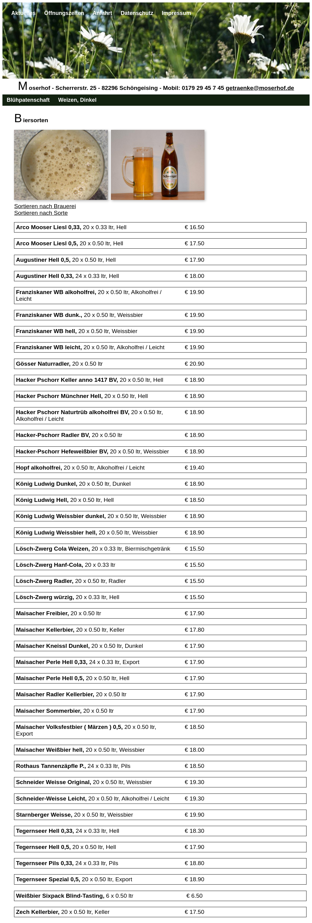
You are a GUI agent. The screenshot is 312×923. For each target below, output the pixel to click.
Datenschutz (137, 13)
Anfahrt (102, 13)
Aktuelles (23, 13)
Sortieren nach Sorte (41, 213)
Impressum (176, 13)
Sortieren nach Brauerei (45, 206)
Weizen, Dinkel (77, 100)
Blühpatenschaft (28, 100)
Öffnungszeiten (64, 13)
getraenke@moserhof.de (260, 88)
